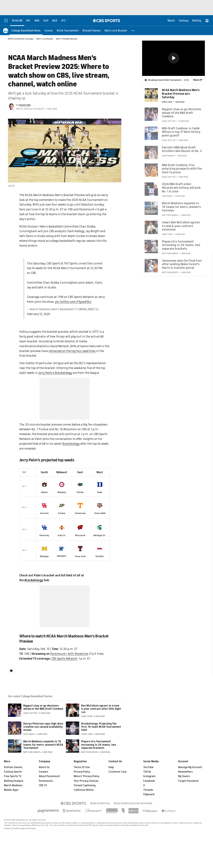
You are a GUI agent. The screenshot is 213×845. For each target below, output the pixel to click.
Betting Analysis (13, 776)
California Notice (84, 785)
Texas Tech (80, 551)
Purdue (61, 512)
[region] (173, 58)
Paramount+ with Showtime (69, 649)
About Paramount (49, 771)
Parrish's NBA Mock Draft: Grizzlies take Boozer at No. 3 (182, 149)
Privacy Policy (82, 767)
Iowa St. (62, 531)
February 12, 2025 (38, 314)
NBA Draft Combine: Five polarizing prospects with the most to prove (182, 168)
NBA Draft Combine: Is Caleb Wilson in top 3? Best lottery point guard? (181, 131)
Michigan (44, 551)
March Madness (13, 780)
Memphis (61, 551)
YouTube (148, 762)
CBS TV (43, 780)
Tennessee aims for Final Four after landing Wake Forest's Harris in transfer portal (182, 264)
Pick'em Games (13, 762)
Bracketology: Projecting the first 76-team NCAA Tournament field (101, 722)
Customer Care (117, 767)
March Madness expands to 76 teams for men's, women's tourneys (181, 206)
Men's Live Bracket (44, 39)
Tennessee (80, 512)
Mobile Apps (11, 785)
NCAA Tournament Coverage (20, 39)
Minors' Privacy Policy (86, 771)
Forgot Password (188, 776)
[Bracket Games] (92, 30)
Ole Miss (99, 551)
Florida (80, 492)
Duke (99, 492)
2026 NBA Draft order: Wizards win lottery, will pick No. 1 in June (181, 187)
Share (196, 79)
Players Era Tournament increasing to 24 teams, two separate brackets (98, 740)
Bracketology (71, 444)
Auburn (44, 492)
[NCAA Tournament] (68, 30)
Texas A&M (99, 512)
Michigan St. (100, 531)
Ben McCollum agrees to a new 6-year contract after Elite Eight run (101, 704)
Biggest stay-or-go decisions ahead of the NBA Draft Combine (43, 702)
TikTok (147, 767)
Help (111, 762)
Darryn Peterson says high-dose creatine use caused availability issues (43, 722)
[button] (133, 30)
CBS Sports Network (64, 654)
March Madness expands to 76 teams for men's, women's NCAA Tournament (43, 740)
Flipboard (148, 789)
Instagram (149, 771)
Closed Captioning (85, 780)
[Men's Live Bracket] (116, 30)
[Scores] (49, 30)
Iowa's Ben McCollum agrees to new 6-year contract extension (181, 225)
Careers (43, 767)
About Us (44, 762)
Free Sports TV (12, 771)
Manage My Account (190, 762)
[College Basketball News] (26, 30)
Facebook (149, 776)
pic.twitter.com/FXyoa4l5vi (73, 302)
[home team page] (44, 484)
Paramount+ (46, 776)
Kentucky (44, 531)
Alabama (61, 492)
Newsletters (185, 767)
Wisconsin (80, 531)
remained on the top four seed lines (72, 351)
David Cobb (25, 105)
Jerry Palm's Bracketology (55, 373)
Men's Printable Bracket (66, 39)
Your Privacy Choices (86, 776)
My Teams (184, 771)
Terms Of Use (82, 762)
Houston (44, 512)
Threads (148, 785)
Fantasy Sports (13, 767)
